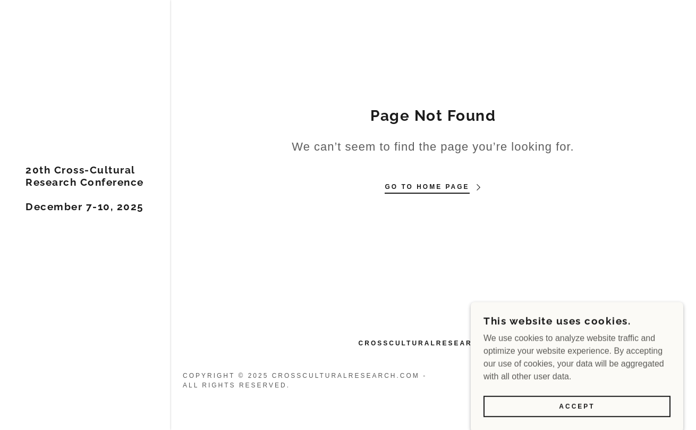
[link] (85, 207)
